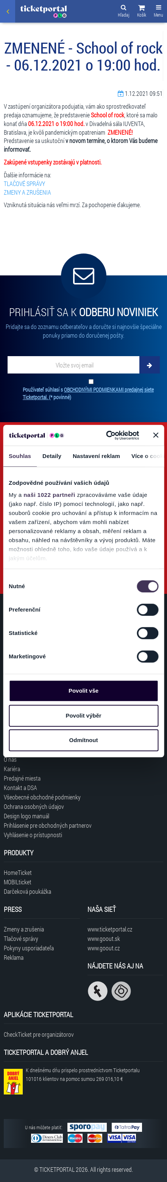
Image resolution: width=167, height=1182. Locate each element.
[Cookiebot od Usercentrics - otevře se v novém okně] (106, 435)
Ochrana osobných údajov (34, 806)
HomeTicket (18, 872)
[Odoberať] (149, 365)
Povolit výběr (83, 715)
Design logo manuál (26, 816)
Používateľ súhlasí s (88, 393)
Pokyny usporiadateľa (29, 948)
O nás (10, 759)
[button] (141, 12)
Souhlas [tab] (20, 456)
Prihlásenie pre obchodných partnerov (48, 825)
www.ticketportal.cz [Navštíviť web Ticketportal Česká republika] (109, 929)
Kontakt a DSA (20, 788)
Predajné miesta (22, 778)
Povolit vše (83, 690)
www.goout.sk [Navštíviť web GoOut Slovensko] (103, 938)
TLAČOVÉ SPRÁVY (24, 184)
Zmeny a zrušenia (24, 929)
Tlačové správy (21, 938)
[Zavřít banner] (155, 435)
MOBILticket (17, 882)
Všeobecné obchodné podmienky (42, 797)
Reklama (13, 957)
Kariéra (12, 769)
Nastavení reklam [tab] (96, 456)
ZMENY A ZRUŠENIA (27, 192)
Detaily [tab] (51, 456)
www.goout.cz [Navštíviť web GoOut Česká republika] (103, 948)
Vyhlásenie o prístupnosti (33, 835)
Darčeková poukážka (27, 891)
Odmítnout (83, 740)
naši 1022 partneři (49, 495)
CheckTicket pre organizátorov (39, 1034)
